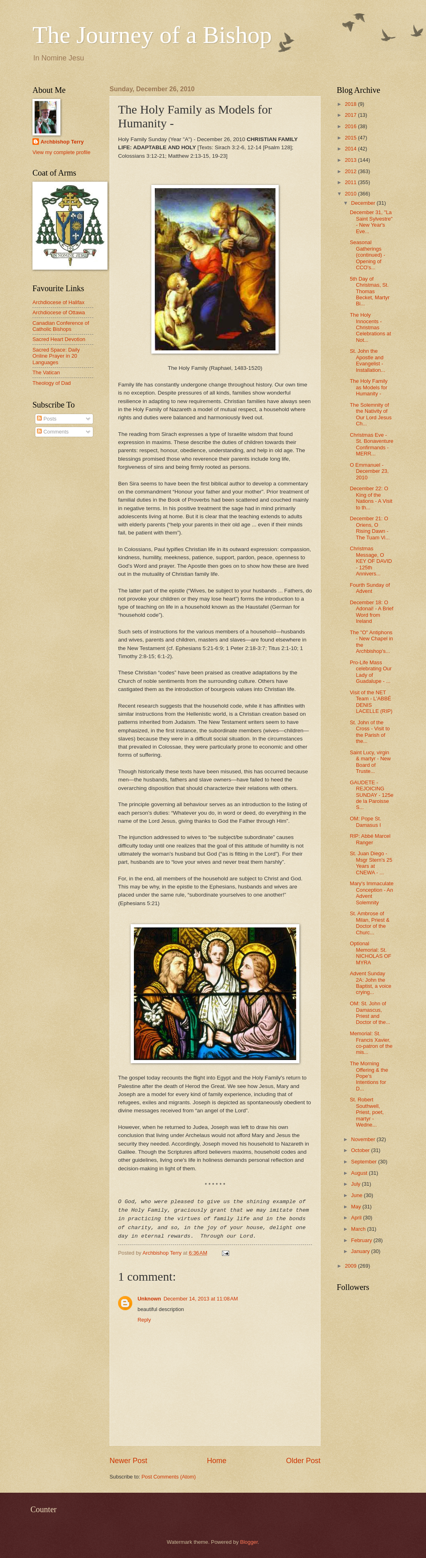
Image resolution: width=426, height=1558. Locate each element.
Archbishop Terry (62, 142)
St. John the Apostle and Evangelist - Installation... (367, 360)
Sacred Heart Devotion (58, 339)
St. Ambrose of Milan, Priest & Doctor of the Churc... (369, 922)
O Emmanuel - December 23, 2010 (369, 471)
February (362, 1240)
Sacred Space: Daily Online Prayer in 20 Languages (56, 356)
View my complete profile (61, 152)
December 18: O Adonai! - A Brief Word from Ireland (371, 611)
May (356, 1207)
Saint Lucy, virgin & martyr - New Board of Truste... (370, 761)
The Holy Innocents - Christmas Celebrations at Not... (370, 327)
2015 (351, 138)
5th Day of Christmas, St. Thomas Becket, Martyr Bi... (369, 291)
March (359, 1229)
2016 (351, 126)
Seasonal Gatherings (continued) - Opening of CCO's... (367, 254)
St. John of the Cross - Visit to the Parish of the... (369, 731)
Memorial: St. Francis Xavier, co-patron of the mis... (371, 1042)
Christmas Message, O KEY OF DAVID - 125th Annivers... (371, 561)
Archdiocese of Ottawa (58, 312)
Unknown (149, 1299)
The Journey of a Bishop (152, 34)
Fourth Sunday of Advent (370, 588)
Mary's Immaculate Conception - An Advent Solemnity (372, 892)
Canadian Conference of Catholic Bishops (60, 326)
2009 (351, 1266)
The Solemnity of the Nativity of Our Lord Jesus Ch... (371, 414)
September (364, 1162)
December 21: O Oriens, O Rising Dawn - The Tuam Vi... (370, 527)
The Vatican (46, 372)
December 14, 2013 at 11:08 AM (201, 1299)
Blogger (249, 1542)
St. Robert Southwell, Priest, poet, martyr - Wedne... (367, 1112)
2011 (351, 182)
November (364, 1139)
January (361, 1251)
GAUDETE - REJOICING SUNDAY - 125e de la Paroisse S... (372, 795)
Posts (46, 419)
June (357, 1195)
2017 (351, 115)
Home (216, 1461)
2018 (351, 104)
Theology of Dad (51, 383)
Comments (53, 432)
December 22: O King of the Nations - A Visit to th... (371, 497)
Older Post (303, 1461)
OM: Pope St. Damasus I (365, 821)
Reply (144, 1320)
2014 (351, 149)
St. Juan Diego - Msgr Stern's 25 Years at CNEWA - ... (371, 862)
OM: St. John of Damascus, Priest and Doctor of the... (370, 1012)
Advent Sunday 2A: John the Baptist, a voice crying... (370, 982)
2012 (351, 171)
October (361, 1150)
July (356, 1184)
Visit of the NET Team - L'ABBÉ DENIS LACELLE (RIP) (371, 701)
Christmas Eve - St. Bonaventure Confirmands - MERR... (371, 444)
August (360, 1173)
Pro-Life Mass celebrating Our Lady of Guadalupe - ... (371, 671)
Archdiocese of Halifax (58, 302)
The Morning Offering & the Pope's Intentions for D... (369, 1076)
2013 (351, 160)
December (364, 203)
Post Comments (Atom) (169, 1477)
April (357, 1218)
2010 (351, 194)
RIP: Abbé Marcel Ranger (370, 839)
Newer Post (128, 1461)
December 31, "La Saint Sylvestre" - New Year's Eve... (371, 221)
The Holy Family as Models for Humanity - (368, 387)
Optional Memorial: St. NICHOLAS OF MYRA (370, 952)
